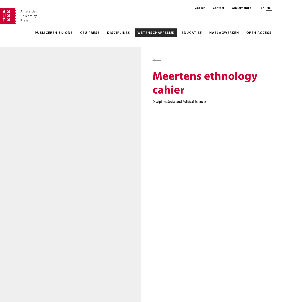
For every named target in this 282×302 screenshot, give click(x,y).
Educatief (192, 33)
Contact (218, 8)
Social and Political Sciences (186, 102)
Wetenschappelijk (155, 33)
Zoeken (200, 8)
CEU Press (90, 33)
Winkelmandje (241, 8)
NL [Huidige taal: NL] (268, 8)
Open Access (259, 33)
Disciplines (118, 33)
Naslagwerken (224, 33)
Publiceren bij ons (54, 33)
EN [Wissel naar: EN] (263, 8)
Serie (157, 59)
